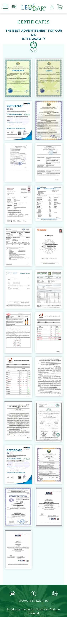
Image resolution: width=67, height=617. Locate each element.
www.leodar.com (34, 601)
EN (14, 7)
